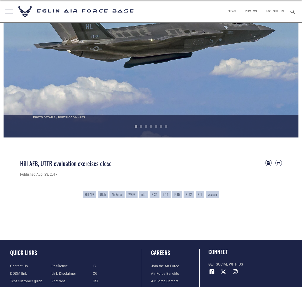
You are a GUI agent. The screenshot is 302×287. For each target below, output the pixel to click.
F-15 (177, 194)
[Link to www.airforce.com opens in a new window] (165, 266)
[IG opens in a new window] (94, 266)
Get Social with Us (225, 264)
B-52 (189, 194)
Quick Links (23, 253)
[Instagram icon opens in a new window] (235, 271)
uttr (143, 194)
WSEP (131, 194)
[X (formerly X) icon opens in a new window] (223, 271)
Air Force (117, 194)
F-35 (154, 194)
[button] (7, 11)
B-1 (200, 194)
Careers (160, 253)
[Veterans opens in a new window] (58, 281)
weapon (212, 194)
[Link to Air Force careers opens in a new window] (165, 281)
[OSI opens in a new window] (95, 281)
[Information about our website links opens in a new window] (63, 273)
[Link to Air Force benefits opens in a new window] (165, 273)
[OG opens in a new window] (95, 273)
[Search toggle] (293, 11)
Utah (103, 194)
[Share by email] (278, 163)
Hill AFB (89, 194)
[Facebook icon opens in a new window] (211, 271)
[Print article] (268, 163)
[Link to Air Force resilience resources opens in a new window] (59, 266)
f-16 (165, 194)
